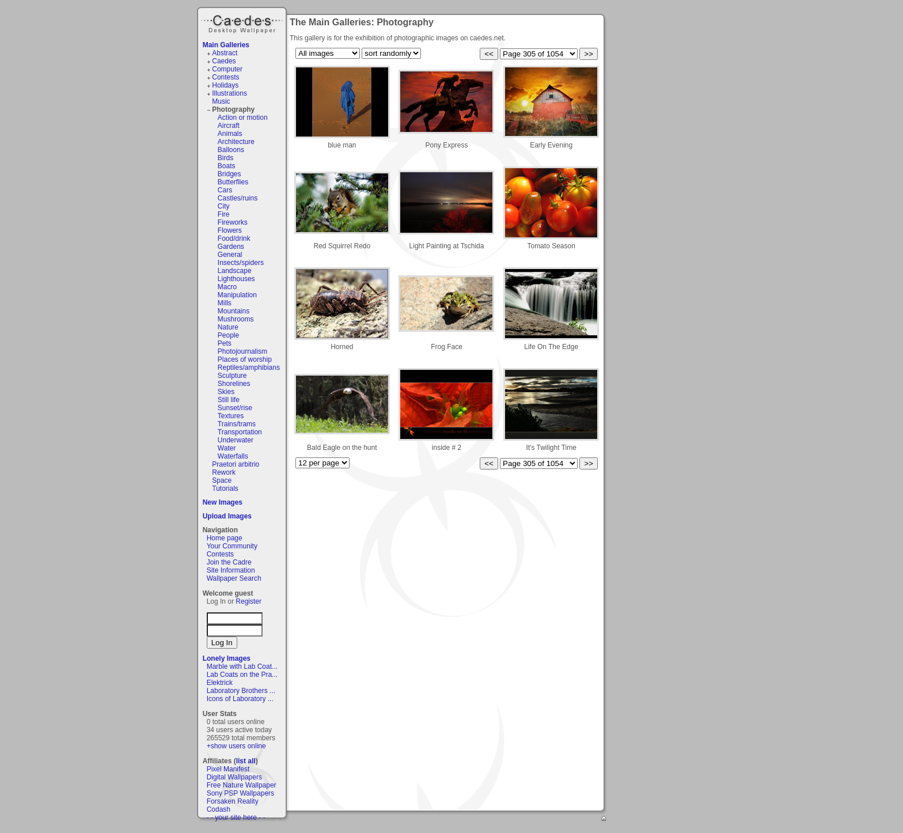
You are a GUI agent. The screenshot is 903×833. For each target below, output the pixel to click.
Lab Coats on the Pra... (242, 675)
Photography (233, 109)
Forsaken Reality (233, 801)
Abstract (224, 53)
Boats (227, 166)
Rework (224, 472)
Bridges (229, 174)
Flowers (230, 230)
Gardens (231, 247)
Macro (227, 287)
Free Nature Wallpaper (241, 785)
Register (248, 601)
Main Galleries (226, 45)
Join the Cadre (229, 562)
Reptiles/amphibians (249, 368)
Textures (231, 416)
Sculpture (232, 376)
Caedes (243, 22)
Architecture (236, 142)
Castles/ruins (237, 198)
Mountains (233, 311)
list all (246, 761)
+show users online (236, 746)
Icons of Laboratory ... (240, 699)
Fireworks (233, 222)
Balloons (231, 150)
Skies (226, 392)
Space (222, 480)
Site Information (231, 570)
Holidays (225, 85)
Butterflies (233, 182)
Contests (225, 77)
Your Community (232, 546)
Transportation (240, 432)
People (228, 335)
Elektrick (220, 683)
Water (227, 448)
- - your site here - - (236, 817)
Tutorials (225, 488)
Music (221, 101)
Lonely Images (227, 658)
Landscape (235, 271)
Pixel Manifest (228, 769)
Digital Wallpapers (234, 777)
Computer (227, 69)
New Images (222, 502)
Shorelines (234, 384)
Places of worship (245, 359)
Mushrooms (236, 319)
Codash (218, 809)
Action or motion (243, 117)
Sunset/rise (235, 408)
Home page (224, 538)
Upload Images (227, 516)
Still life (229, 400)
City (224, 206)
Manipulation (237, 295)
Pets (225, 343)
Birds (225, 158)
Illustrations (229, 93)
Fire (224, 214)
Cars (225, 190)
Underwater (235, 440)
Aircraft (229, 126)
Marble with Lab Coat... (242, 666)
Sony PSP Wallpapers (240, 793)
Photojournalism (242, 351)
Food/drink (234, 238)
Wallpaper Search (234, 578)
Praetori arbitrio (235, 464)
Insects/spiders (241, 263)
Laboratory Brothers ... (241, 691)
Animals (230, 134)
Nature (228, 327)
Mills (225, 303)
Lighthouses (236, 279)
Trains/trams (237, 424)
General (230, 255)
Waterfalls (233, 456)
